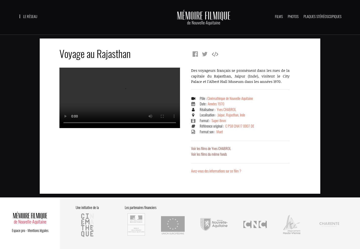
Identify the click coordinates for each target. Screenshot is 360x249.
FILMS (279, 16)
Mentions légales (38, 230)
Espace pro (18, 230)
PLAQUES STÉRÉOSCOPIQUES (323, 16)
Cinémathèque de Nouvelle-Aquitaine (230, 98)
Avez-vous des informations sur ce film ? (216, 171)
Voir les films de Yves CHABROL (211, 148)
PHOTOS (293, 16)
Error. (119, 98)
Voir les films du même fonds (209, 154)
